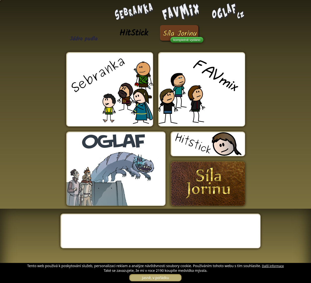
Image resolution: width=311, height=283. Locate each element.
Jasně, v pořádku (155, 277)
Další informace (273, 266)
